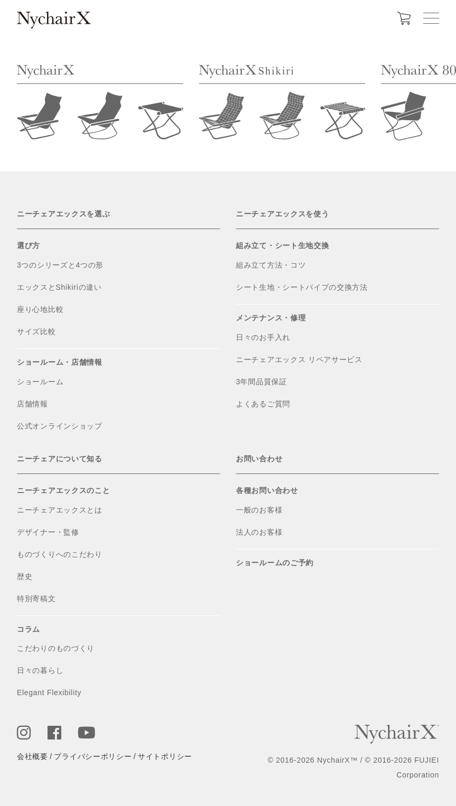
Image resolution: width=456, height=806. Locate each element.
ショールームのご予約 (275, 562)
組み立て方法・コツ (271, 265)
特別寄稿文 (36, 598)
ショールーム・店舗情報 (59, 362)
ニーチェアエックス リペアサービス (299, 359)
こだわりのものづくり (55, 648)
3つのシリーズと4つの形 (60, 265)
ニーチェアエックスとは (59, 510)
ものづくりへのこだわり (59, 554)
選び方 (28, 245)
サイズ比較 (36, 331)
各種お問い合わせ (267, 490)
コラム (28, 629)
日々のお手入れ (263, 337)
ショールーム (40, 381)
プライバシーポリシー (92, 756)
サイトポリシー (165, 756)
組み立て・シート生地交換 (282, 245)
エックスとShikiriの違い (59, 287)
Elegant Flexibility (49, 692)
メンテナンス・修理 (271, 318)
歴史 (24, 576)
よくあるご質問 (263, 404)
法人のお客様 (259, 532)
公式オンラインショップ (59, 426)
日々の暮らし (40, 670)
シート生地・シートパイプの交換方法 (302, 287)
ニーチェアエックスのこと (63, 490)
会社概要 (32, 756)
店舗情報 (32, 404)
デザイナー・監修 (48, 532)
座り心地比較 (40, 309)
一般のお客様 (259, 510)
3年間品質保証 (261, 381)
